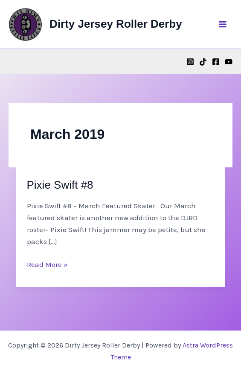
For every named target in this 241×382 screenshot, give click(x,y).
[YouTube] (228, 62)
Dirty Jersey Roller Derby (115, 23)
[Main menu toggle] (223, 24)
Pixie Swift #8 (60, 184)
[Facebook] (216, 62)
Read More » (47, 264)
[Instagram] (190, 62)
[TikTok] (203, 62)
